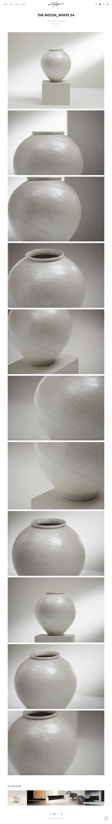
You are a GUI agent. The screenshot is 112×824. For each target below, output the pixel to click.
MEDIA (11, 4)
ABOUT (17, 4)
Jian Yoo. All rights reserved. (59, 818)
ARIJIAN (23, 4)
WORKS (5, 4)
